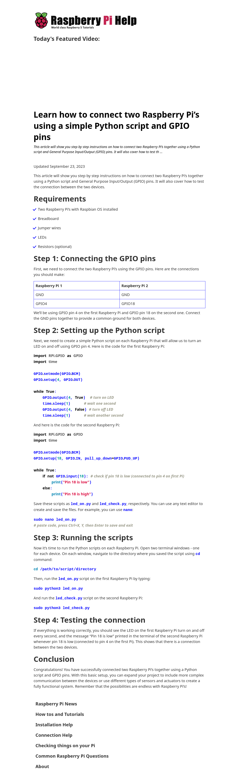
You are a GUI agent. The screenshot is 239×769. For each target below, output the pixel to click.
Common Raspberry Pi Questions (72, 744)
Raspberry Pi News (56, 692)
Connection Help (53, 723)
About (42, 754)
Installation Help (54, 713)
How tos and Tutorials (59, 702)
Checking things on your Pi (65, 733)
